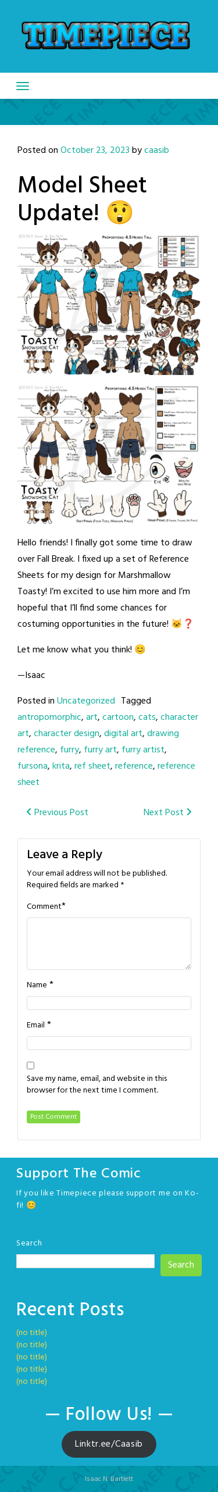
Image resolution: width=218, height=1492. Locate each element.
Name (37, 985)
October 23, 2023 (95, 150)
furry (69, 750)
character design (66, 733)
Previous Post (57, 812)
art (92, 717)
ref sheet (92, 766)
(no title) (31, 1333)
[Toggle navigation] (22, 86)
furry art (100, 750)
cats (147, 717)
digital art (123, 733)
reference (134, 766)
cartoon (118, 717)
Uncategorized (86, 701)
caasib (156, 150)
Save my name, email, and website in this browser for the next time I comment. (97, 1085)
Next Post (168, 812)
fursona (32, 766)
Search (29, 1243)
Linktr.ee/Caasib (109, 1444)
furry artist (143, 750)
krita (61, 766)
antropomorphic (49, 717)
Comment (44, 907)
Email (36, 1025)
